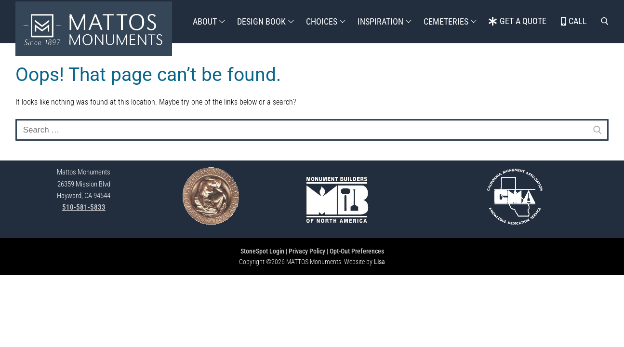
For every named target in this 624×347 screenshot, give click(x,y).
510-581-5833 (84, 207)
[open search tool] (605, 21)
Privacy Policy (307, 251)
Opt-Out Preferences (357, 251)
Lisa (379, 262)
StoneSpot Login (262, 251)
